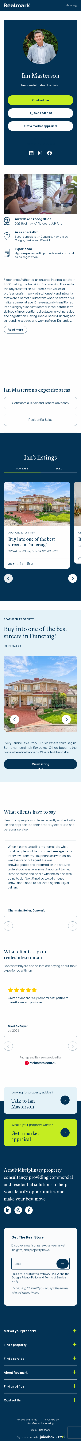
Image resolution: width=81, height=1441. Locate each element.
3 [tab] (31, 520)
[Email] (40, 1264)
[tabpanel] (37, 504)
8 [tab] (42, 520)
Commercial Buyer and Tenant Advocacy (40, 403)
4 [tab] (33, 520)
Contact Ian (40, 100)
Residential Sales (40, 420)
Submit (62, 1264)
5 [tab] (35, 520)
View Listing (40, 764)
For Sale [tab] (22, 468)
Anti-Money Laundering (40, 1423)
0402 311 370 (41, 113)
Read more (15, 329)
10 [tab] (47, 520)
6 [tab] (38, 520)
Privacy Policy (30, 1277)
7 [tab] (40, 520)
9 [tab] (44, 520)
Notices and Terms (27, 1419)
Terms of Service (55, 1277)
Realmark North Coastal (40, 143)
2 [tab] (28, 520)
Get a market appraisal (40, 126)
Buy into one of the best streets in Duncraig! (31, 541)
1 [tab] (26, 520)
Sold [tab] (59, 468)
